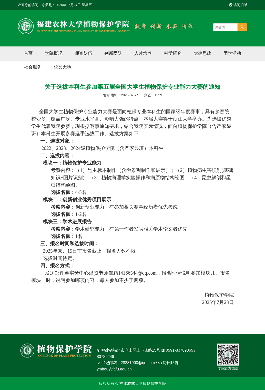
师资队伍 (83, 53)
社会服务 (32, 67)
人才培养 (143, 53)
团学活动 (232, 53)
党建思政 (202, 53)
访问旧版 (238, 5)
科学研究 (173, 53)
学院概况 (53, 53)
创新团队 (113, 53)
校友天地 (62, 67)
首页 (28, 53)
